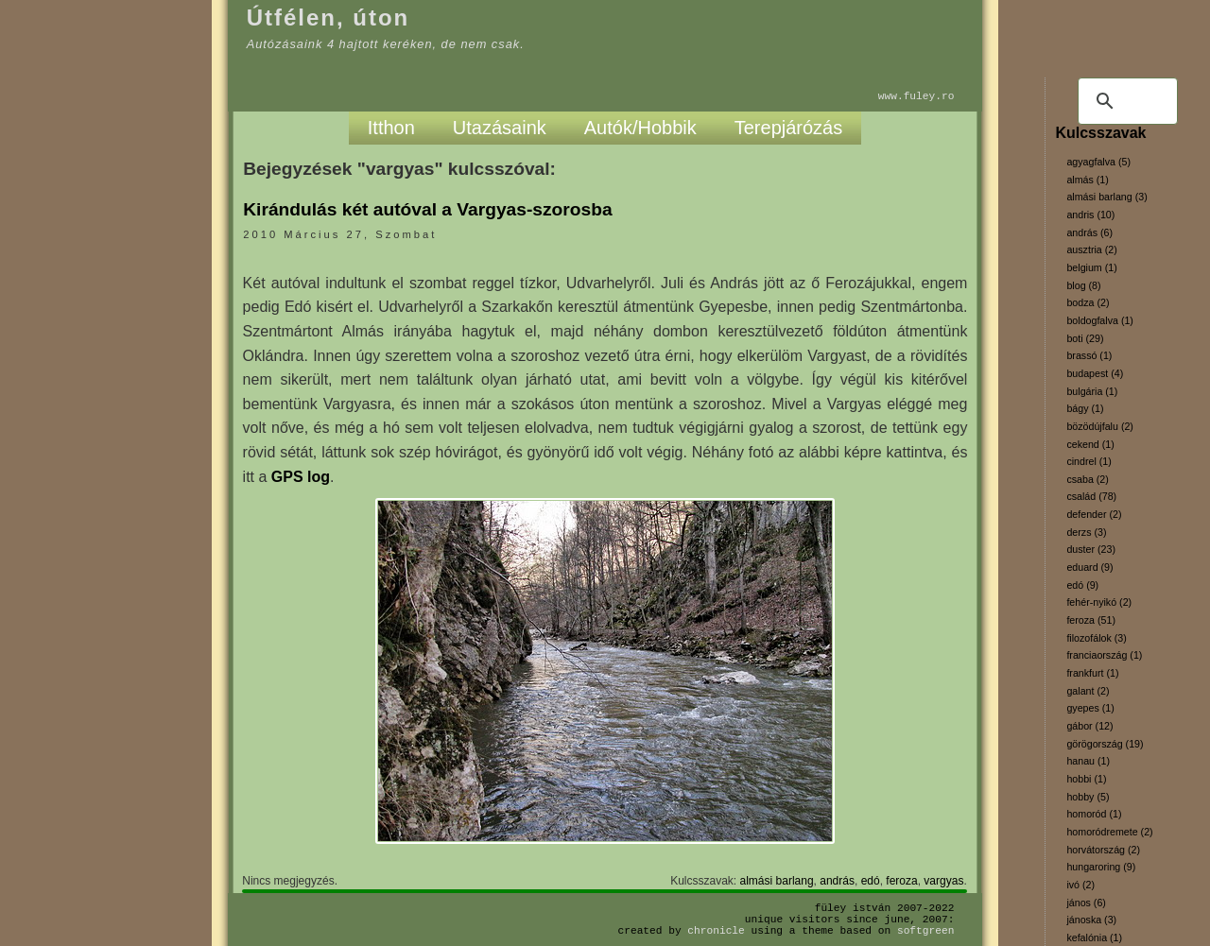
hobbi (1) (1086, 778)
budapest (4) (1094, 373)
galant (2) (1087, 691)
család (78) (1091, 496)
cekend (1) (1090, 444)
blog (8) (1083, 285)
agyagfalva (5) (1098, 161)
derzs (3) (1086, 532)
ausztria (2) (1091, 249)
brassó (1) (1089, 355)
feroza (901, 880)
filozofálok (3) (1096, 638)
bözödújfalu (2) (1099, 426)
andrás (837, 880)
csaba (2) (1087, 479)
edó (870, 880)
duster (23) (1090, 549)
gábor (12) (1089, 725)
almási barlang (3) (1106, 196)
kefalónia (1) (1094, 937)
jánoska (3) (1091, 919)
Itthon (391, 127)
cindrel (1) (1088, 461)
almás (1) (1087, 179)
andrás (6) (1089, 232)
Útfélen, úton (328, 17)
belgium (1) (1091, 267)
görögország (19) (1104, 743)
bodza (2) (1087, 302)
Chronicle (715, 930)
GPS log (300, 477)
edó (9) (1082, 585)
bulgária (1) (1091, 391)
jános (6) (1085, 902)
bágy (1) (1084, 408)
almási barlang (777, 880)
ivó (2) (1080, 884)
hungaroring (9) (1100, 866)
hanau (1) (1088, 760)
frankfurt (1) (1092, 673)
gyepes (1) (1090, 708)
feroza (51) (1090, 620)
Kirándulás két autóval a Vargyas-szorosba (427, 209)
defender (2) (1093, 514)
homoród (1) (1093, 813)
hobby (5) (1087, 796)
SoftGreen (925, 930)
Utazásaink (499, 127)
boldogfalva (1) (1099, 320)
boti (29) (1084, 338)
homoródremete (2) (1109, 831)
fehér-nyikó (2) (1099, 602)
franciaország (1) (1104, 655)
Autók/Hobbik (640, 127)
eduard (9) (1089, 567)
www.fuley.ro (916, 96)
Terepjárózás (789, 127)
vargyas (943, 880)
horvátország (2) (1103, 849)
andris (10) (1090, 214)
